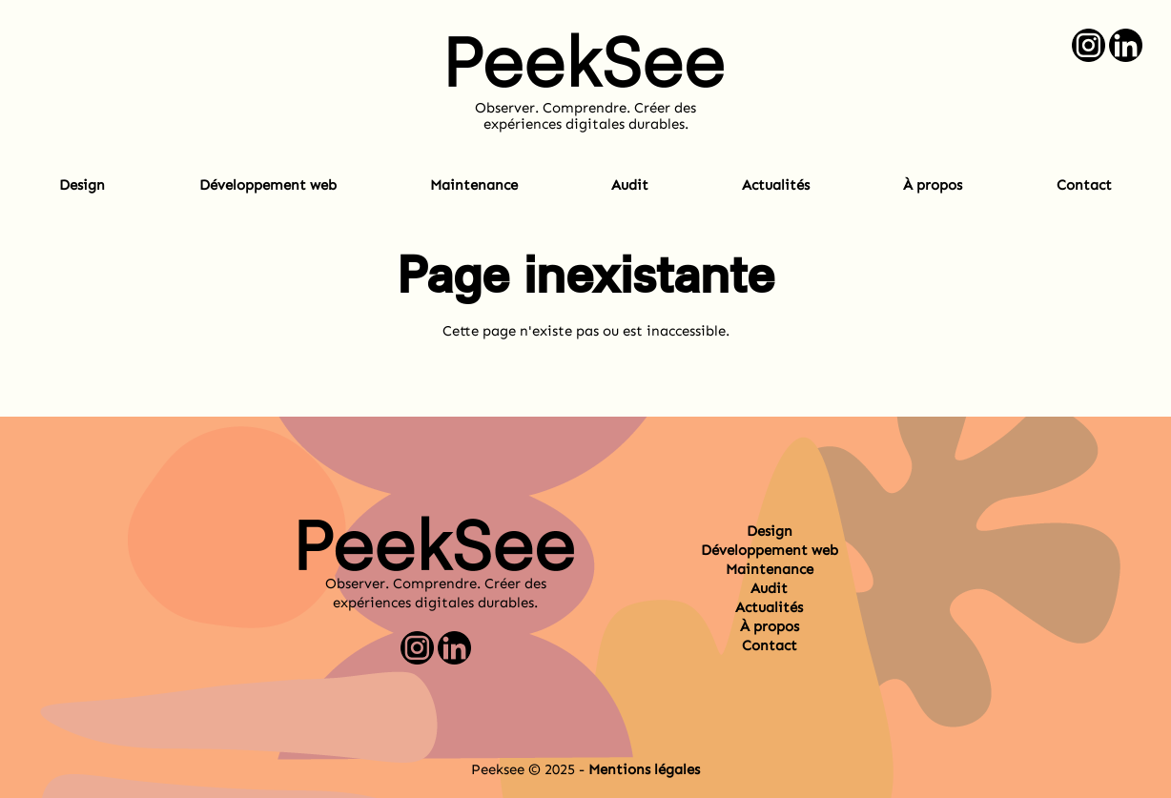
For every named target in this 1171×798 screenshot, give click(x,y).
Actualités (776, 185)
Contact (1084, 185)
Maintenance (474, 185)
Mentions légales (644, 769)
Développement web (268, 185)
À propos (932, 185)
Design (82, 185)
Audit (629, 185)
